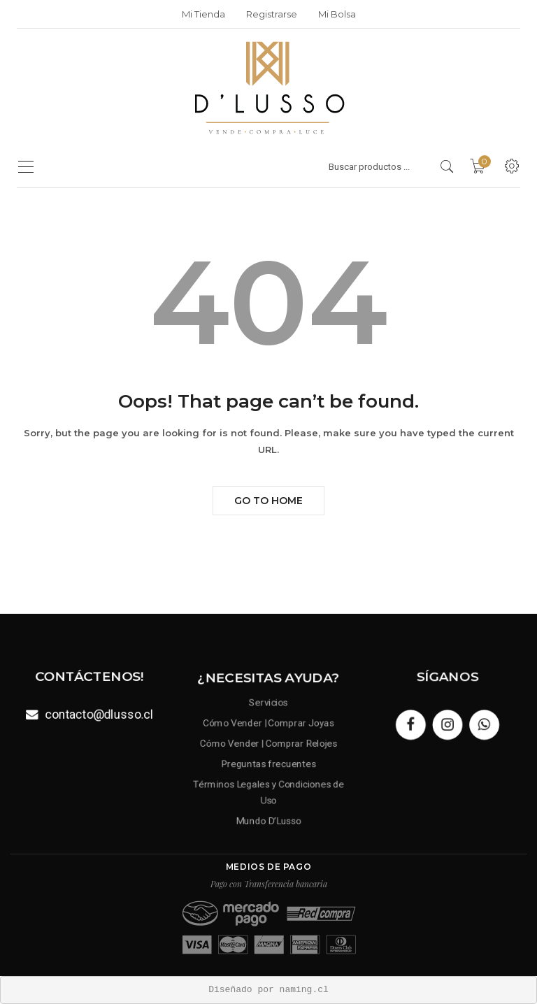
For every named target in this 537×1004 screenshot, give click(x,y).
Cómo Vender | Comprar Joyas (269, 724)
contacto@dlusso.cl (98, 713)
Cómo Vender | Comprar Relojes (268, 744)
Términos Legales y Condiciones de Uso (268, 790)
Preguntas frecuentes (268, 763)
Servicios (268, 706)
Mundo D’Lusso (268, 817)
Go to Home (268, 500)
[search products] (447, 166)
